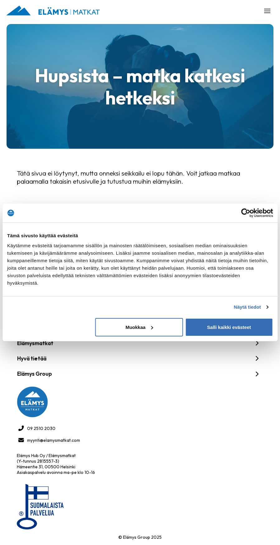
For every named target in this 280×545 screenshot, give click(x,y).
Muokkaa (139, 327)
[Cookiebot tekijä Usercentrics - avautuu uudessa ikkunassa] (245, 213)
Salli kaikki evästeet (229, 327)
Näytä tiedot (247, 307)
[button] (267, 10)
